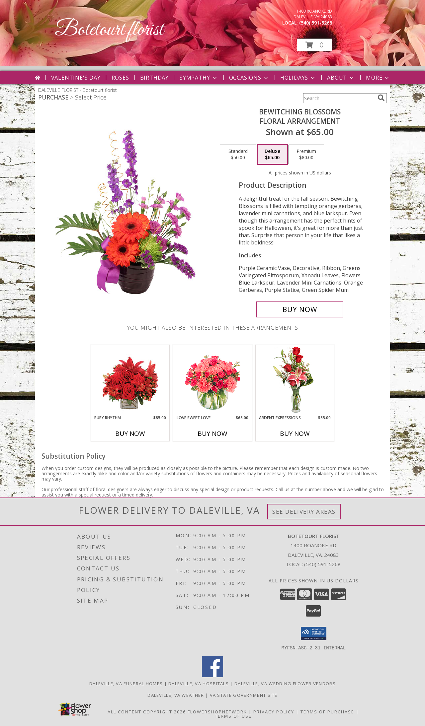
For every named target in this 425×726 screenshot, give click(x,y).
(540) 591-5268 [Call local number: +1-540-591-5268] (315, 23)
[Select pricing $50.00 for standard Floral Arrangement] (238, 154)
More (378, 77)
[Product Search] (339, 98)
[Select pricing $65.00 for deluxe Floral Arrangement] (272, 154)
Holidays (298, 77)
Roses (120, 77)
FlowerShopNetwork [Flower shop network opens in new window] (217, 711)
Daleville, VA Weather (175, 695)
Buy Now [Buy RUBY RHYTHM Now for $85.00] (130, 433)
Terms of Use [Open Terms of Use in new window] (233, 716)
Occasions (249, 77)
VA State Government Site (244, 695)
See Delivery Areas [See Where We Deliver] (304, 511)
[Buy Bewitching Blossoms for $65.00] (299, 309)
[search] (381, 97)
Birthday (154, 77)
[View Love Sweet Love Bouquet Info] (212, 380)
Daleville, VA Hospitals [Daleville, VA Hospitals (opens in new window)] (198, 683)
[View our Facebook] (212, 675)
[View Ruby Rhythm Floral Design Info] (130, 380)
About (341, 77)
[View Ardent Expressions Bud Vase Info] (295, 380)
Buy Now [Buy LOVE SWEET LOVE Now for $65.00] (212, 433)
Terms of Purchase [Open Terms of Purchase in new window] (327, 711)
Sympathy (199, 77)
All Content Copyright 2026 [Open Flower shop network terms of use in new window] (147, 711)
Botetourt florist (109, 30)
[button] (314, 44)
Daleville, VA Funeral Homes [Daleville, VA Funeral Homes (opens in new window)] (126, 683)
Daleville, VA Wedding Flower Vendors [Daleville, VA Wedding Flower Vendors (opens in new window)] (285, 683)
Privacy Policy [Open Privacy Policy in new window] (273, 711)
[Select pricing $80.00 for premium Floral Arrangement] (306, 154)
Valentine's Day (76, 77)
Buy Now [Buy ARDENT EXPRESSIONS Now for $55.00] (295, 433)
